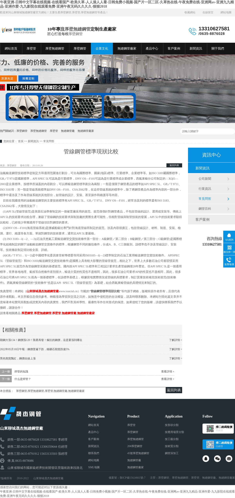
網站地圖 (226, 12)
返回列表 (174, 165)
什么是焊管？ (22, 379)
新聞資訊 (196, 48)
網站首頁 (11, 48)
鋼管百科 (205, 208)
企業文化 (102, 48)
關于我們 (218, 48)
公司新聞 (205, 178)
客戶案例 (174, 48)
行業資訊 (205, 188)
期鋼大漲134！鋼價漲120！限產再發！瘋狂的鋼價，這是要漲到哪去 (41, 340)
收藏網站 (189, 12)
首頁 (21, 141)
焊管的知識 (21, 371)
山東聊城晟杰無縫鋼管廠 (42, 291)
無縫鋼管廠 (68, 130)
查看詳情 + (167, 371)
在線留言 (207, 12)
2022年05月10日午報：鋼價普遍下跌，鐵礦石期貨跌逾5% (35, 349)
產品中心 (152, 48)
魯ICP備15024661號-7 (132, 477)
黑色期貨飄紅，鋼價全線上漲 (18, 358)
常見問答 (48, 141)
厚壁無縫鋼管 (77, 29)
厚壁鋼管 (76, 34)
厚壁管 (31, 48)
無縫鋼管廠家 (127, 48)
